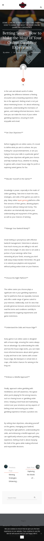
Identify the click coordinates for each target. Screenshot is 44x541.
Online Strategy (17, 23)
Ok (22, 537)
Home (5, 23)
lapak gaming (23, 200)
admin (7, 52)
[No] (41, 533)
